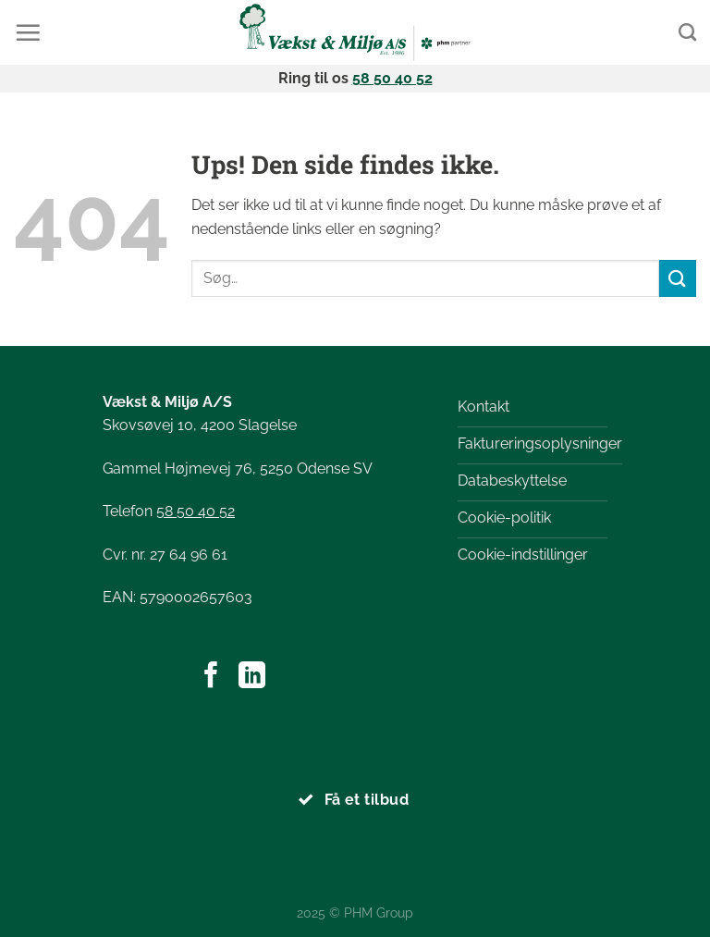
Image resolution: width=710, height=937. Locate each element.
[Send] (677, 278)
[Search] (687, 32)
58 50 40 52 (392, 78)
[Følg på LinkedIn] (252, 677)
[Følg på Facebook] (211, 677)
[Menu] (28, 32)
